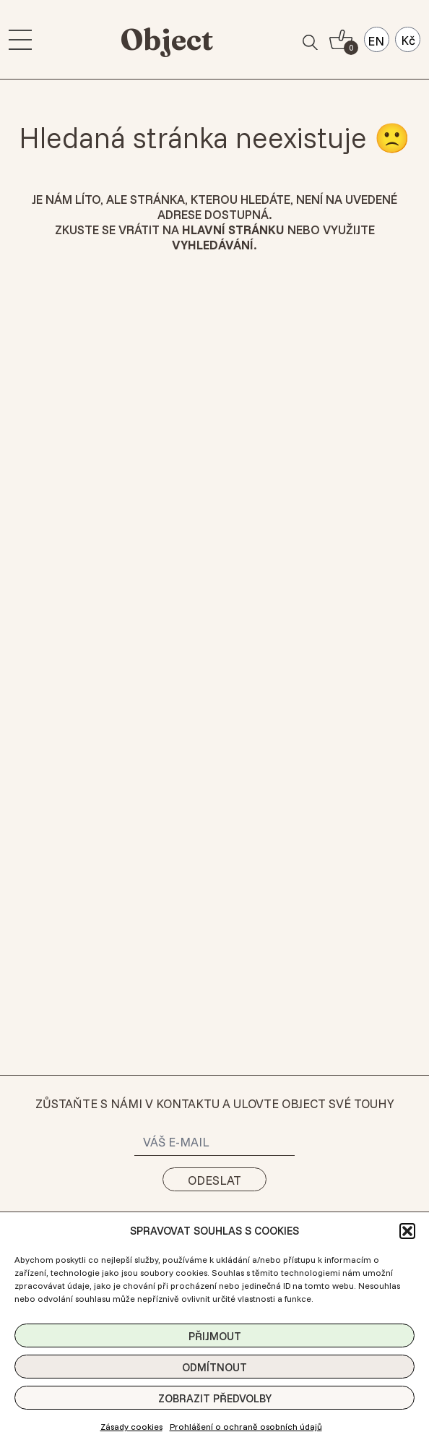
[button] (407, 1231)
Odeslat (214, 1180)
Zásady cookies (131, 1426)
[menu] (20, 39)
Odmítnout (214, 1367)
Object (167, 39)
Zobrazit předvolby (215, 1398)
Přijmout (214, 1336)
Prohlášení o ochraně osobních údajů (246, 1426)
